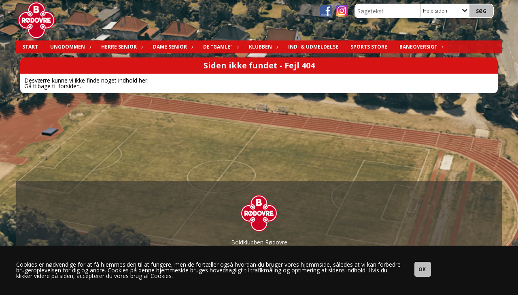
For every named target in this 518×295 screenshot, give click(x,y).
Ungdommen (69, 46)
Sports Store (368, 46)
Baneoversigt (420, 46)
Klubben (262, 46)
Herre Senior (121, 46)
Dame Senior (172, 46)
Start (30, 46)
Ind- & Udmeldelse (313, 46)
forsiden (69, 86)
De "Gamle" (220, 46)
